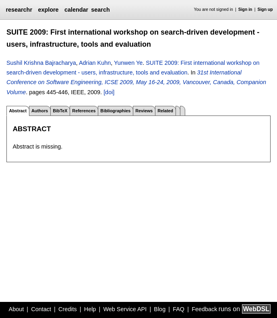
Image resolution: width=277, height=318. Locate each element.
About (16, 309)
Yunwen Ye (128, 63)
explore (48, 9)
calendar (76, 9)
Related (165, 110)
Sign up (265, 9)
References (83, 110)
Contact (41, 309)
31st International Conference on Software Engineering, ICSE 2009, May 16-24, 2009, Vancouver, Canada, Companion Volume (136, 82)
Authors (39, 110)
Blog (159, 309)
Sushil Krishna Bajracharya (41, 63)
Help (90, 309)
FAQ (178, 309)
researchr (19, 9)
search (100, 9)
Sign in (245, 9)
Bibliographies (115, 110)
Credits (67, 309)
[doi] (108, 92)
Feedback (204, 309)
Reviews (144, 110)
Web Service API (125, 309)
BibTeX (60, 110)
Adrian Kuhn (95, 63)
